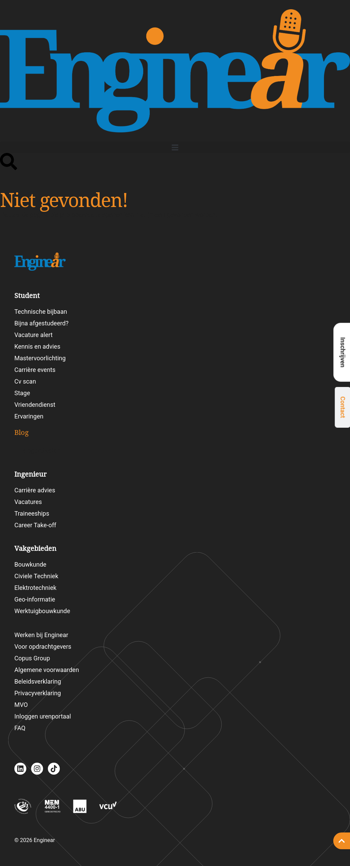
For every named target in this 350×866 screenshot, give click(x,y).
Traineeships (31, 513)
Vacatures (28, 501)
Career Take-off (35, 525)
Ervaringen (28, 416)
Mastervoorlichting (40, 358)
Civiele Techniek (36, 576)
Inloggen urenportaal (42, 716)
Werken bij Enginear (41, 634)
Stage (22, 393)
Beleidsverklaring (37, 681)
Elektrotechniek (35, 587)
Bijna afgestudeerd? (41, 323)
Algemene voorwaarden (46, 669)
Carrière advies (34, 490)
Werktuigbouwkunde (42, 611)
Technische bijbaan (40, 311)
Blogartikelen (41, 450)
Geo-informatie (34, 599)
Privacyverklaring (37, 693)
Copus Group (32, 658)
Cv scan (25, 381)
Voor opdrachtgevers (42, 646)
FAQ (19, 728)
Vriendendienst (34, 404)
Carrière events (34, 369)
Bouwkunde (30, 564)
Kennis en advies (37, 346)
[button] (175, 147)
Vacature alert (33, 334)
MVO (21, 704)
